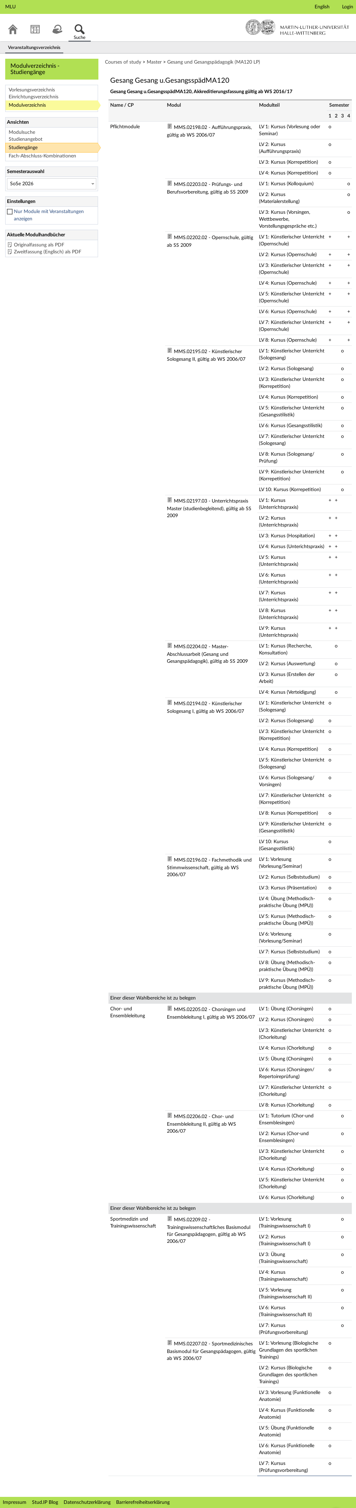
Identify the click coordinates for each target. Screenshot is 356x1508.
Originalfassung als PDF (39, 245)
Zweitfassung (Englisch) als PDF (47, 252)
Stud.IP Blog (45, 1502)
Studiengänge (23, 147)
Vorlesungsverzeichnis (32, 90)
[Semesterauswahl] (51, 183)
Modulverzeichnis (27, 105)
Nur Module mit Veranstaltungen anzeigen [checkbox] (49, 215)
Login (347, 7)
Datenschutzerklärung (87, 1502)
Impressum (14, 1502)
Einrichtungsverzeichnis (33, 97)
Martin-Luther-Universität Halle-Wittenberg (297, 27)
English (322, 7)
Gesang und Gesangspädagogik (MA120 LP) (213, 62)
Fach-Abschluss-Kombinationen (42, 156)
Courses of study (123, 62)
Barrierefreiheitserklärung (143, 1502)
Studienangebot (25, 139)
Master (154, 62)
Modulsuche (22, 132)
